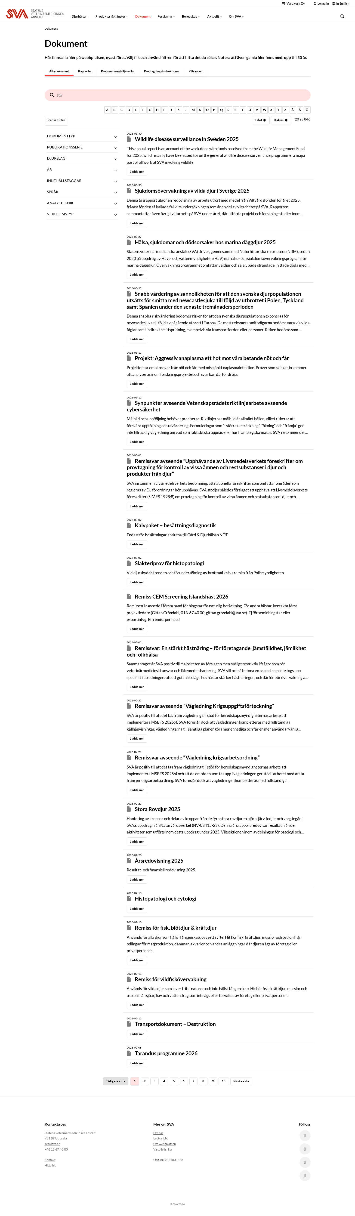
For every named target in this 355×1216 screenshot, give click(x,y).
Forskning (166, 14)
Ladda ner (137, 171)
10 (224, 1081)
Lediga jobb (161, 1138)
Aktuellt (214, 14)
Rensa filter (56, 120)
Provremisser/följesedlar (122, 71)
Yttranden (203, 71)
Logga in (321, 3)
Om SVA (236, 14)
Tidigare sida (115, 1081)
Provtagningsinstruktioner (168, 71)
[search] (342, 14)
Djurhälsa (80, 14)
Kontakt (50, 1160)
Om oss (158, 1133)
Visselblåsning (163, 1149)
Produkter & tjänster (112, 14)
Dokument (143, 14)
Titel (260, 120)
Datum (281, 120)
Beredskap (191, 14)
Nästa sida (241, 1081)
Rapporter (87, 71)
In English (340, 3)
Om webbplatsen (165, 1144)
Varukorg (293, 3)
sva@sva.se (52, 1144)
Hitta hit (51, 1165)
